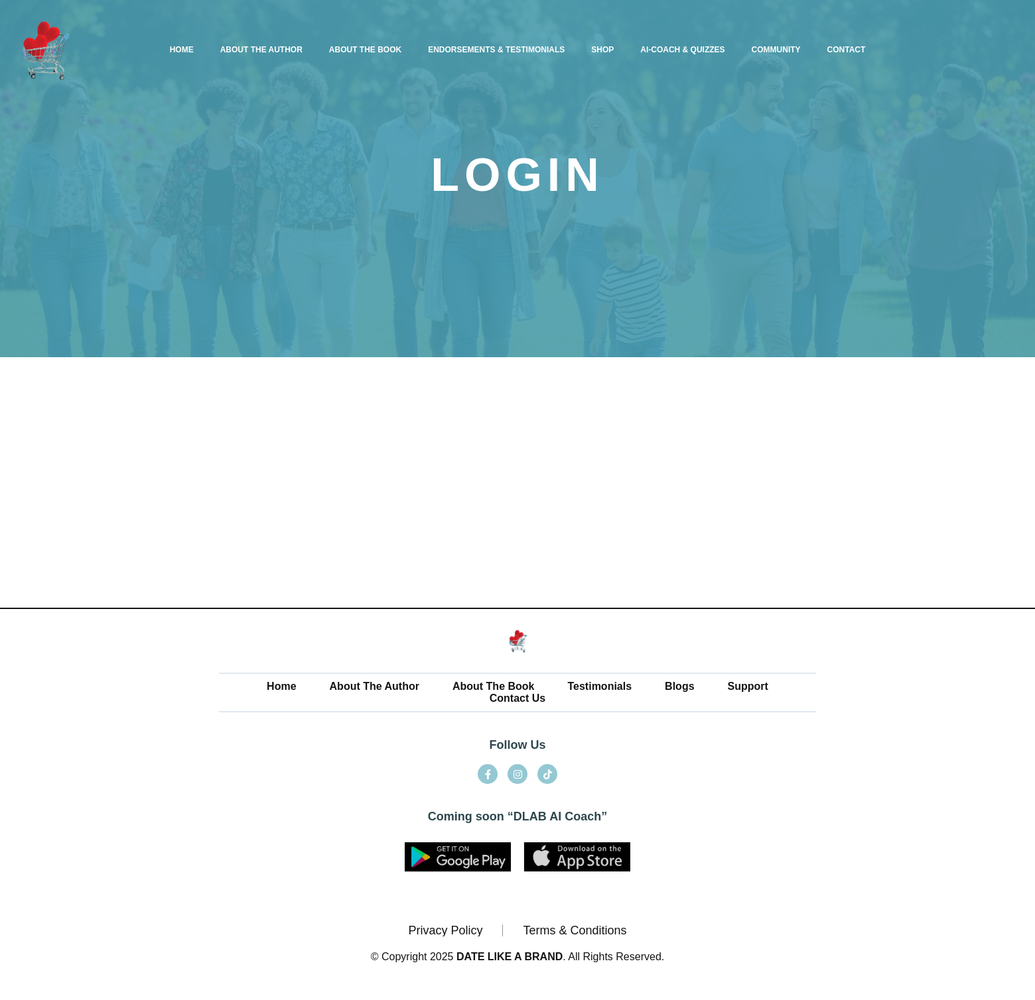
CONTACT (846, 49)
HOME (182, 49)
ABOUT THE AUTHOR (261, 49)
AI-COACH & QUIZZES (682, 49)
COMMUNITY (776, 49)
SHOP (602, 49)
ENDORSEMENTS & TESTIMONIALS (496, 49)
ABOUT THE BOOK (365, 49)
